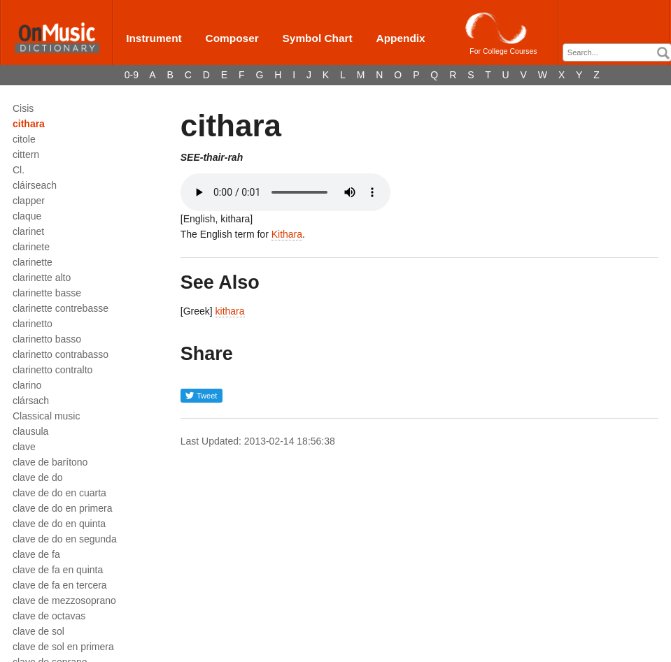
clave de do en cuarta (59, 492)
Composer (232, 38)
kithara (230, 311)
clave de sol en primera (63, 646)
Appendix (400, 38)
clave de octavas (49, 615)
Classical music (46, 416)
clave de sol (38, 631)
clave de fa (36, 554)
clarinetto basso (47, 339)
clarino (27, 385)
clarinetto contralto (52, 369)
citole (24, 139)
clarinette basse (47, 292)
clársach (31, 400)
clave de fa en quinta (58, 569)
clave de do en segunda (65, 539)
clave (24, 446)
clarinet (28, 231)
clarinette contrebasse (60, 308)
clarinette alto (42, 277)
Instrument (154, 38)
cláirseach (35, 185)
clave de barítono (50, 462)
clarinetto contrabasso (60, 354)
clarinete (31, 246)
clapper (29, 200)
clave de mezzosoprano (64, 600)
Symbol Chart (318, 38)
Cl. (18, 169)
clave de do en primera (62, 508)
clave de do (38, 477)
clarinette (32, 262)
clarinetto (32, 323)
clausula (30, 431)
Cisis (23, 108)
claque (27, 216)
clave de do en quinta (59, 523)
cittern (26, 154)
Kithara (286, 234)
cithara (29, 123)
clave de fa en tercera (60, 585)
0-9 (132, 74)
